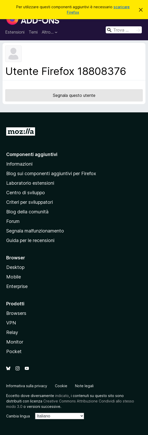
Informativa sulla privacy (26, 386)
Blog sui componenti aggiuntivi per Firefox (51, 173)
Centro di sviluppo (25, 192)
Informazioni (19, 164)
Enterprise (17, 286)
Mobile (13, 276)
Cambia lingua (18, 416)
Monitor (14, 342)
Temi (33, 32)
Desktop (15, 267)
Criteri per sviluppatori (29, 202)
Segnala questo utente (74, 95)
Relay (12, 332)
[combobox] (124, 29)
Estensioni (14, 32)
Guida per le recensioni (30, 240)
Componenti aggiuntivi (31, 154)
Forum (13, 221)
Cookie (61, 386)
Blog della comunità (27, 211)
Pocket (14, 351)
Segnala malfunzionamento (35, 231)
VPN (11, 322)
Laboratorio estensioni (30, 183)
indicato (62, 395)
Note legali (84, 386)
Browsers (16, 313)
